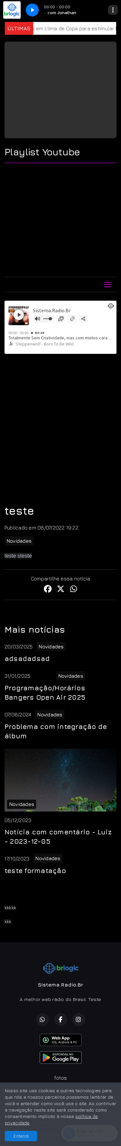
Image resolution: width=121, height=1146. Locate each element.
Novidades (19, 541)
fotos (60, 1078)
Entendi (21, 1136)
